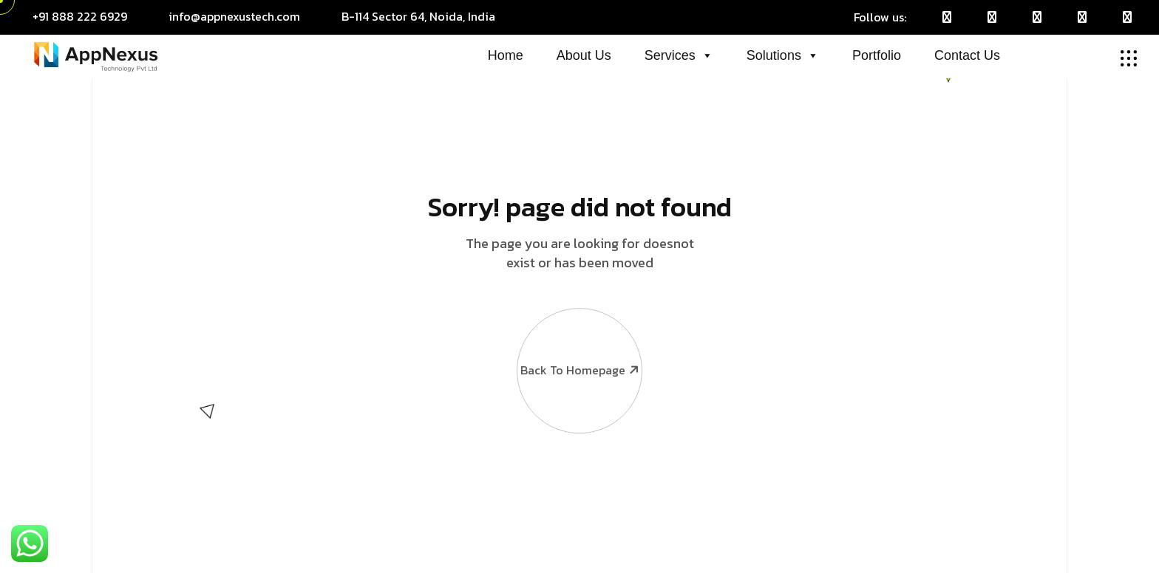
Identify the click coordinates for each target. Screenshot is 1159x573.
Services (679, 55)
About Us (584, 55)
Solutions (783, 55)
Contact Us (967, 55)
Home (505, 55)
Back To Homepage (579, 331)
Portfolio (876, 55)
